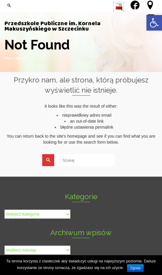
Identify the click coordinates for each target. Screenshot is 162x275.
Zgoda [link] (135, 268)
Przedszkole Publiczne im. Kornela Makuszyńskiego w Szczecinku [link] (52, 27)
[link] (154, 23)
